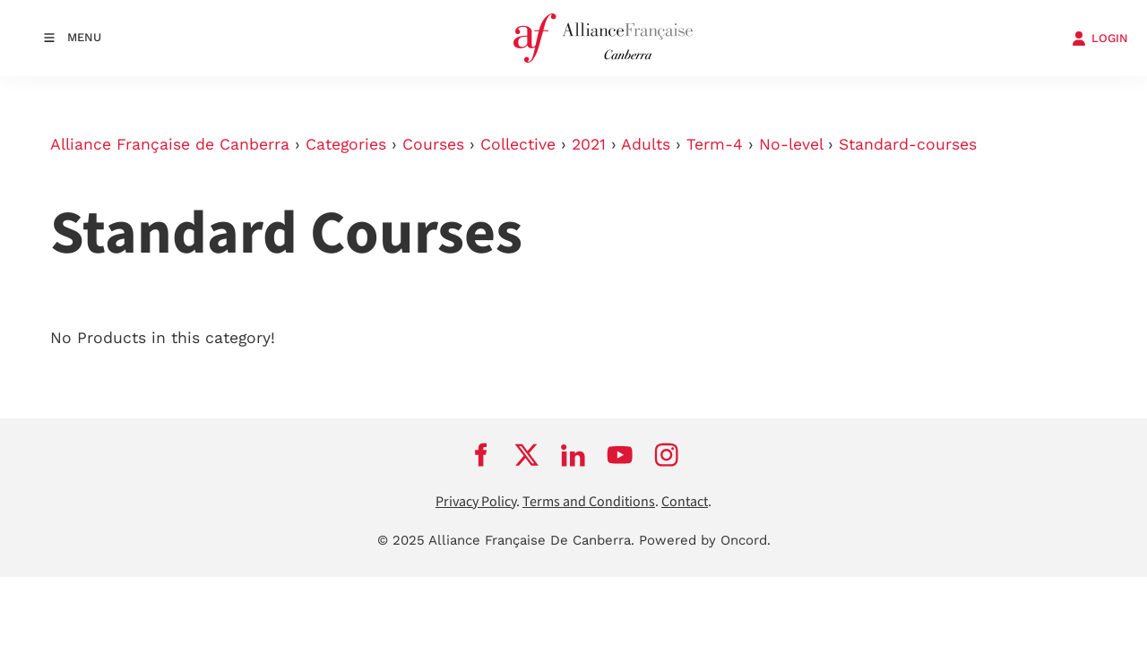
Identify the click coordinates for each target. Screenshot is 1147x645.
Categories (346, 144)
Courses (433, 144)
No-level (791, 144)
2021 (589, 144)
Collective (518, 144)
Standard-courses (908, 144)
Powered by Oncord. (705, 540)
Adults (645, 144)
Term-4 (714, 144)
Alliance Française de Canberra (169, 144)
